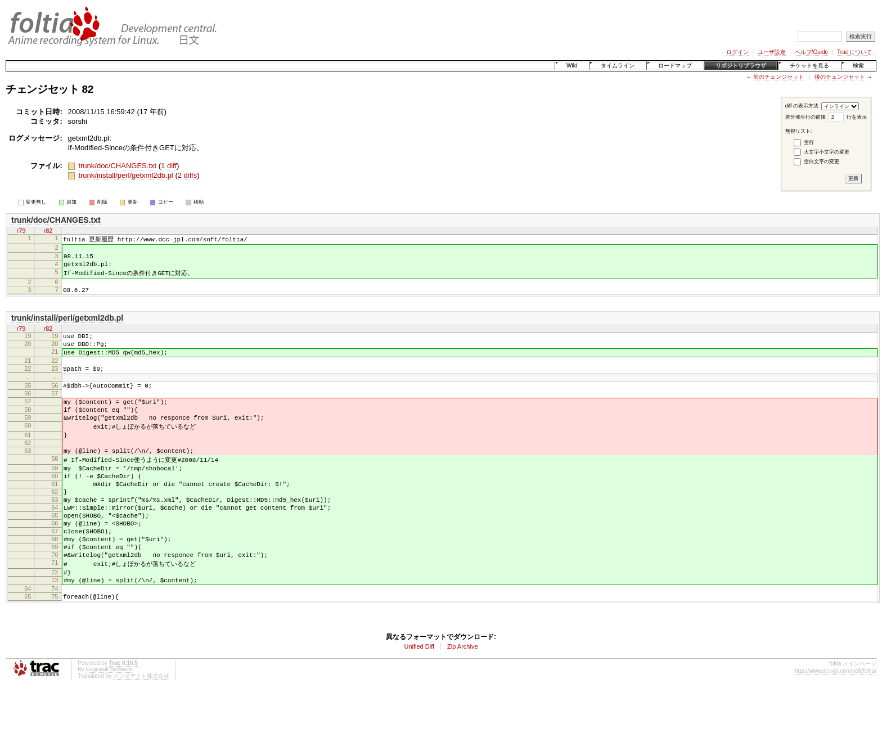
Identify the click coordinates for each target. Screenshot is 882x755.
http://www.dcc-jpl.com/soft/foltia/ (835, 733)
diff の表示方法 (801, 106)
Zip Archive (462, 708)
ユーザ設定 (772, 52)
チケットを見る (809, 65)
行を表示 (857, 117)
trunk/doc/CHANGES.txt (117, 165)
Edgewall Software (109, 731)
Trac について (854, 52)
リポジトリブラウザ (741, 65)
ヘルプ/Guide (811, 52)
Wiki (571, 65)
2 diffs (187, 175)
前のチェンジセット (778, 77)
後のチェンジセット (839, 77)
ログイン (737, 52)
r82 (48, 230)
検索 (858, 65)
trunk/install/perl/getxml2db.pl (125, 175)
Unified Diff (419, 708)
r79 (21, 230)
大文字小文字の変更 (826, 152)
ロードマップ (675, 65)
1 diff (169, 165)
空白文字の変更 (821, 161)
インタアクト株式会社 (141, 738)
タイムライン (617, 65)
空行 (809, 142)
